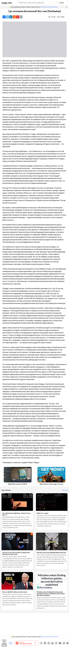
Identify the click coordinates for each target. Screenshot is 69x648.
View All (64, 490)
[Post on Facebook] (4, 16)
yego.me (7, 2)
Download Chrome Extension (49, 7)
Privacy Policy (11, 643)
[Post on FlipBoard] (17, 16)
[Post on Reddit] (14, 16)
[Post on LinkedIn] (10, 16)
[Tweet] (7, 16)
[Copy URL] (20, 16)
